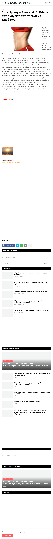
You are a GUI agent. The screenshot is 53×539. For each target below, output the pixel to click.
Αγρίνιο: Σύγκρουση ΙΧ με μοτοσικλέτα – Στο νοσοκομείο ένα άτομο (32, 392)
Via (3, 95)
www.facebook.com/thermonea (26, 182)
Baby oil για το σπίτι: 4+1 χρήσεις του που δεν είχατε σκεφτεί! (30, 273)
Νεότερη (5, 263)
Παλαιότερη (46, 263)
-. (8, 160)
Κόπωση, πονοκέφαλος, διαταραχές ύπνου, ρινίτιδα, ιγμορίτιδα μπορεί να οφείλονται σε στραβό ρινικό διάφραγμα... (31, 412)
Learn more (38, 532)
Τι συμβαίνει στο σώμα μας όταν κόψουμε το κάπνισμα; (31, 310)
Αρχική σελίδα (6, 9)
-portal (7, 99)
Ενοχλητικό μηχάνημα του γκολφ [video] (27, 401)
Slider (13, 9)
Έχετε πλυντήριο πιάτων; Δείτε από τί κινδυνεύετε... (31, 291)
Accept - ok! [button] (7, 535)
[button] (2, 2)
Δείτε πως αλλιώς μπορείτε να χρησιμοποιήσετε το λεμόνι (30, 283)
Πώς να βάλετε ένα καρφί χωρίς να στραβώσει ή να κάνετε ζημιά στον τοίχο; (30, 301)
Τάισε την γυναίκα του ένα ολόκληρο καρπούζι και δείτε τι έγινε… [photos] (32, 374)
